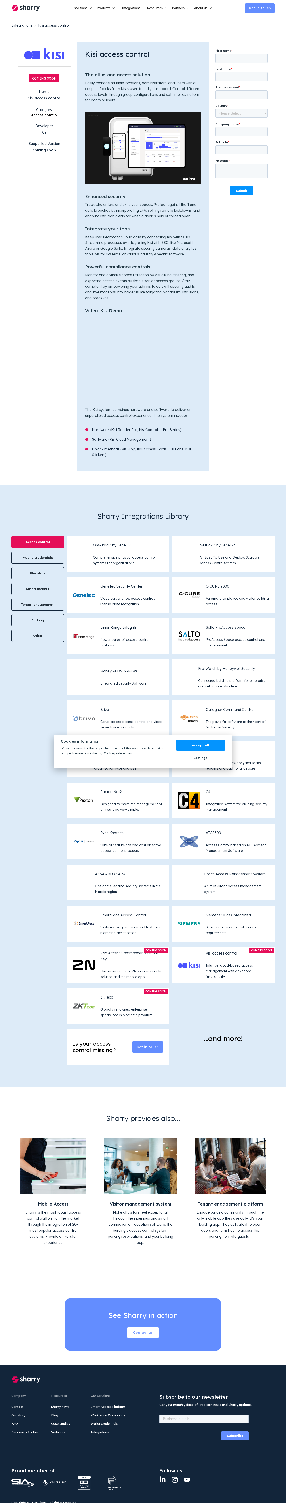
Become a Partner (25, 1432)
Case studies (60, 1424)
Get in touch (260, 8)
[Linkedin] (162, 1479)
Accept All (200, 745)
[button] (83, 8)
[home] (25, 8)
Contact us (143, 1333)
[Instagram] (174, 1479)
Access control (44, 115)
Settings (201, 758)
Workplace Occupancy (108, 1415)
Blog (54, 1415)
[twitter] (186, 1479)
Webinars (58, 1432)
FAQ (14, 1424)
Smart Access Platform (108, 1407)
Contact (17, 1407)
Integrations (131, 8)
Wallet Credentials (104, 1424)
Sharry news (60, 1407)
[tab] (37, 542)
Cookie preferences (118, 753)
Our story (18, 1415)
